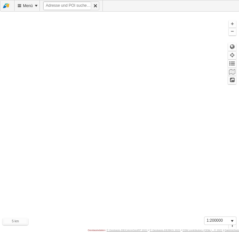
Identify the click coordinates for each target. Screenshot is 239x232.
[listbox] (220, 221)
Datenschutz (232, 230)
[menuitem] (7, 5)
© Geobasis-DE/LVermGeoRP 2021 (127, 230)
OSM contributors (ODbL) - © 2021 (202, 230)
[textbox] (67, 6)
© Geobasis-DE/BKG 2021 (165, 230)
